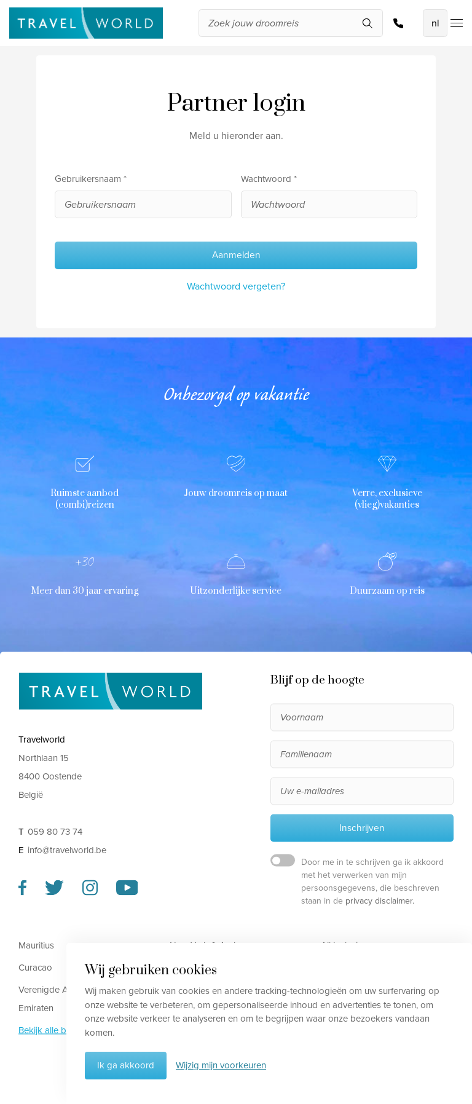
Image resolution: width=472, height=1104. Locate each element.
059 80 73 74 (398, 23)
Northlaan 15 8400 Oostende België (50, 776)
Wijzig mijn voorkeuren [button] (221, 1065)
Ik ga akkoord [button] (125, 1065)
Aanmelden (236, 255)
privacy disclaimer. (379, 900)
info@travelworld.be (67, 850)
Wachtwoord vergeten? (236, 286)
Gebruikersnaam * (91, 179)
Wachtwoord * (269, 179)
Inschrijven (362, 827)
